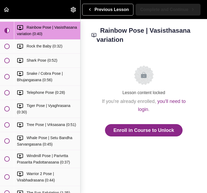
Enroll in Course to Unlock (143, 130)
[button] (6, 9)
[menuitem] (73, 9)
